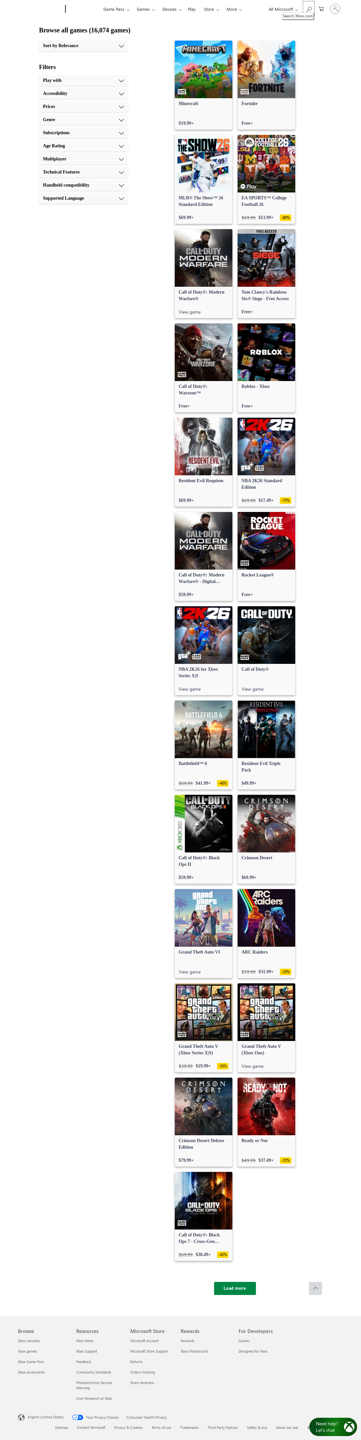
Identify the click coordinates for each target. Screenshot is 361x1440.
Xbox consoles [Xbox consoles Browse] (29, 1341)
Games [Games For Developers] (244, 1341)
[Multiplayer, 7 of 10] (83, 159)
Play (191, 9)
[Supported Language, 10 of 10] (83, 198)
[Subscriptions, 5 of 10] (83, 133)
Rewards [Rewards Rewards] (187, 1341)
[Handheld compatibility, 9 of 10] (83, 185)
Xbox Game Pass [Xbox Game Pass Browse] (31, 1361)
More (231, 9)
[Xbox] (84, 9)
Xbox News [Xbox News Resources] (85, 1341)
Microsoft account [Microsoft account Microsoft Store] (144, 1341)
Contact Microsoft (91, 1427)
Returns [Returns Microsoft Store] (136, 1361)
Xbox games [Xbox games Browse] (27, 1351)
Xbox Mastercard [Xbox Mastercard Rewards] (194, 1351)
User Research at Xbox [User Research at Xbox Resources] (94, 1398)
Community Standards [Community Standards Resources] (93, 1372)
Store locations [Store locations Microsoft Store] (142, 1382)
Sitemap (61, 1427)
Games (143, 9)
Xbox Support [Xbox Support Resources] (86, 1351)
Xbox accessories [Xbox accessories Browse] (31, 1372)
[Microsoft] (40, 9)
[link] (203, 85)
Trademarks (189, 1427)
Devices (169, 9)
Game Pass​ (113, 9)
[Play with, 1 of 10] (83, 80)
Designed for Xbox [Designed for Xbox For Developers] (253, 1351)
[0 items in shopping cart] (321, 8)
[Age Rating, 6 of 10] (83, 146)
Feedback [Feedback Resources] (83, 1361)
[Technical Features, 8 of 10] (83, 172)
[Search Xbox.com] (309, 8)
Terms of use (161, 1427)
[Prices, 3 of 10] (83, 106)
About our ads (287, 1427)
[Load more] (235, 1288)
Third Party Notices (223, 1427)
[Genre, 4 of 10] (83, 120)
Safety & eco (257, 1427)
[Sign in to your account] (335, 9)
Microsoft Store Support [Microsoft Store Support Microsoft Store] (149, 1351)
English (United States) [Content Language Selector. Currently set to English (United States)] (46, 1417)
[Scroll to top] (315, 1288)
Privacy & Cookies (128, 1427)
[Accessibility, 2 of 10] (83, 93)
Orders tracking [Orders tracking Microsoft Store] (142, 1372)
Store (209, 9)
